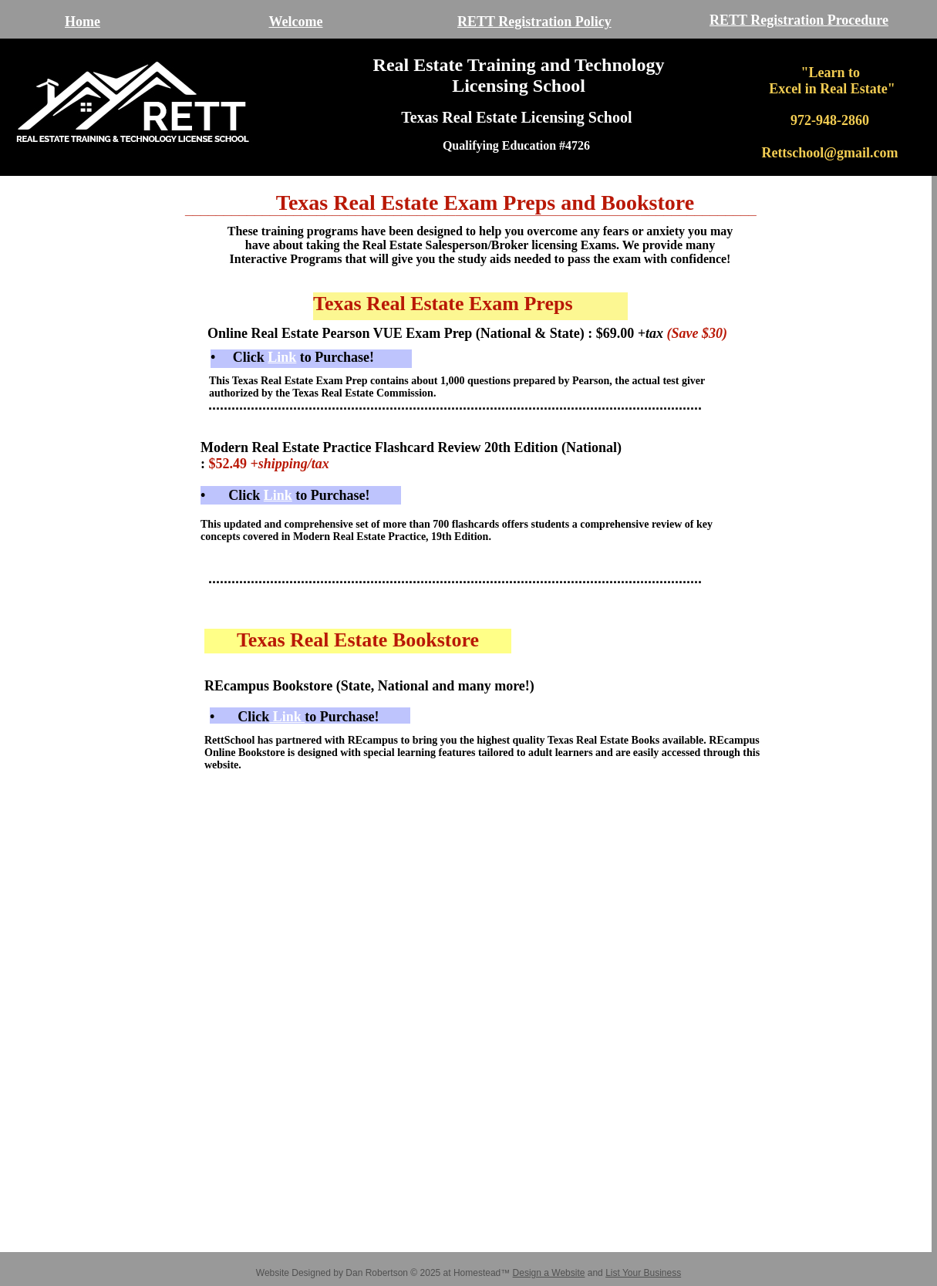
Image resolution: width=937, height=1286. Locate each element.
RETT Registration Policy (534, 21)
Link (287, 716)
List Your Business (643, 1272)
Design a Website (549, 1272)
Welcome (296, 21)
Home (82, 21)
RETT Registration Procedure (798, 20)
